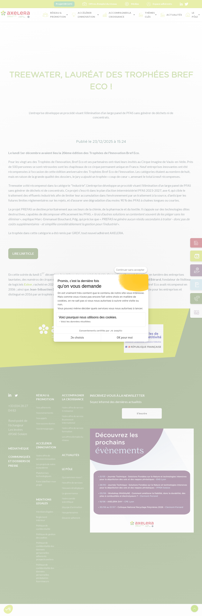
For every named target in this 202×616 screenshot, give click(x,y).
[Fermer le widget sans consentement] (130, 270)
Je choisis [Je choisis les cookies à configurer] (77, 337)
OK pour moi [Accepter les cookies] (125, 337)
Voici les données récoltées (76, 321)
